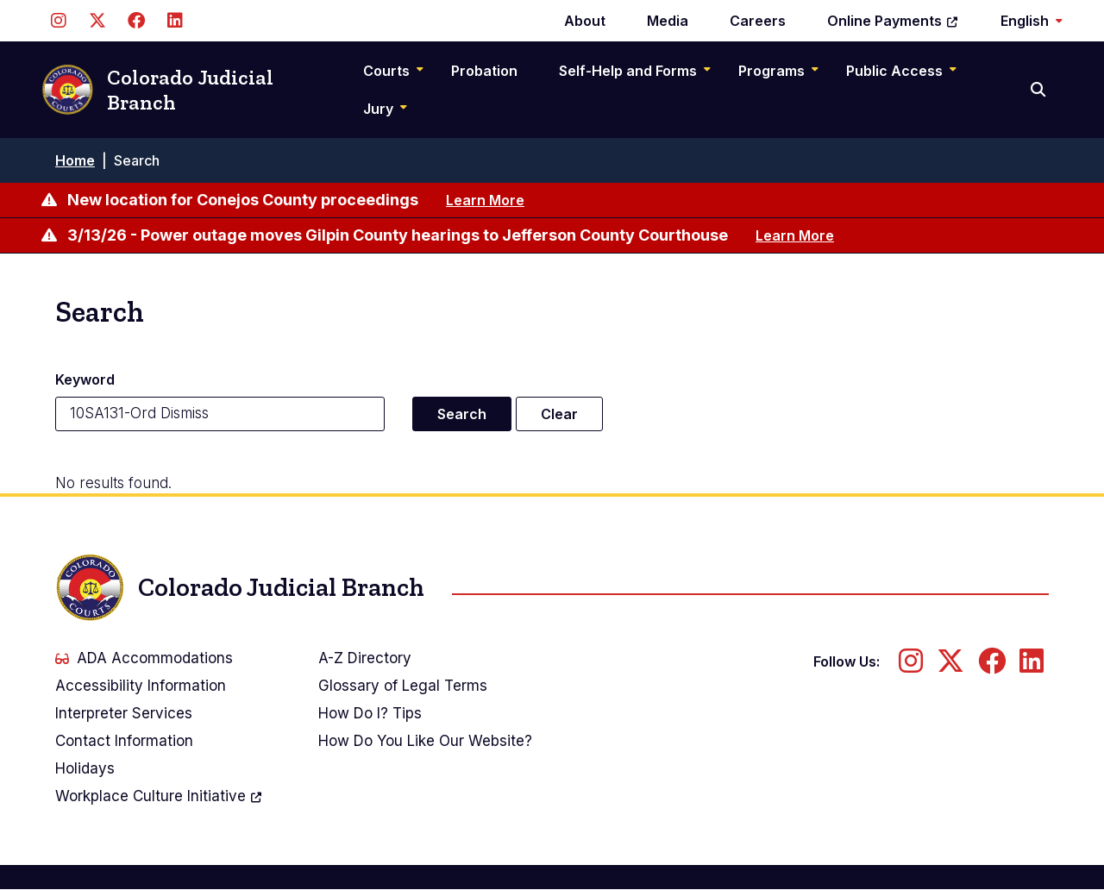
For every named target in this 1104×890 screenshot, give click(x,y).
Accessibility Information (140, 685)
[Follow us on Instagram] (58, 20)
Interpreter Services (123, 713)
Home (75, 160)
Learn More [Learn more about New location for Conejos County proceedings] (485, 200)
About (584, 20)
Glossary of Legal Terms (402, 685)
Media (667, 20)
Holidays (85, 768)
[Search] (1040, 89)
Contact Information (124, 740)
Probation (484, 70)
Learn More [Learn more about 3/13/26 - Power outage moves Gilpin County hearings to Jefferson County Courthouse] (795, 235)
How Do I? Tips (370, 713)
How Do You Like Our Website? (425, 740)
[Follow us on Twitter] (97, 20)
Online (893, 20)
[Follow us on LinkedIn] (174, 20)
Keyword (85, 379)
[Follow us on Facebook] (136, 20)
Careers (758, 20)
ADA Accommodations (144, 658)
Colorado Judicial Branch (157, 90)
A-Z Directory (364, 658)
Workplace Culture (159, 796)
